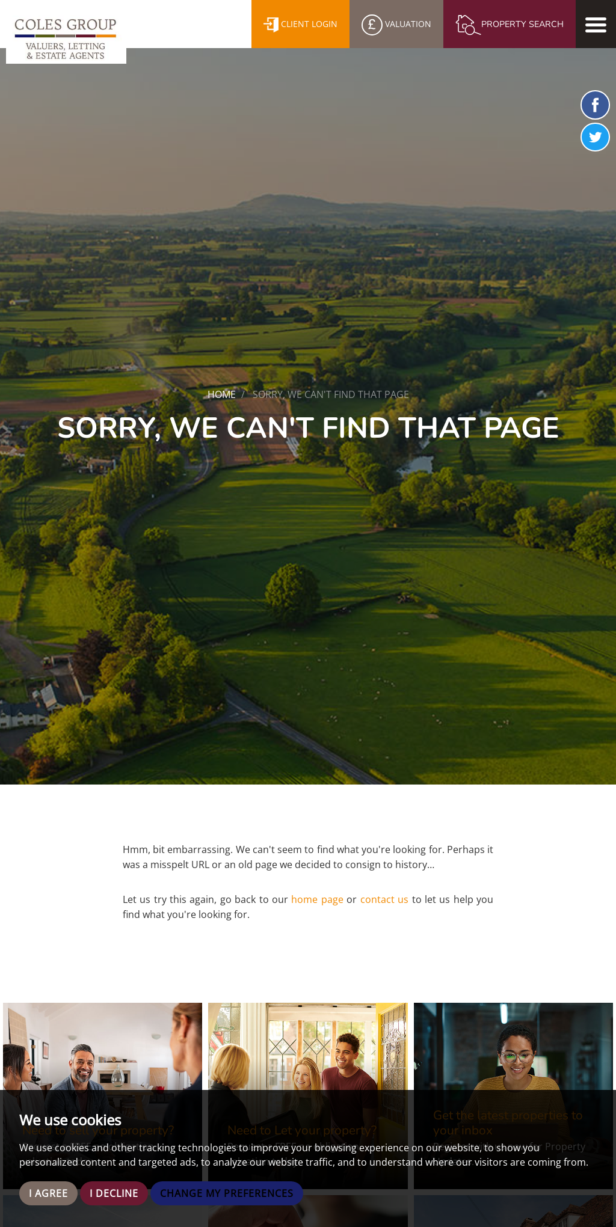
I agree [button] (48, 1193)
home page (317, 899)
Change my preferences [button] (227, 1193)
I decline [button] (114, 1193)
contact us (384, 899)
